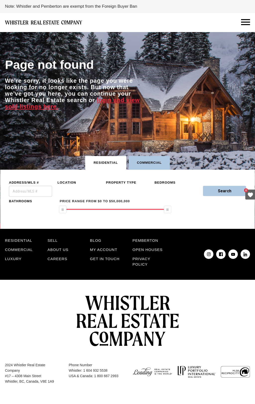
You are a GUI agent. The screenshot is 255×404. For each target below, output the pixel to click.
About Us (58, 249)
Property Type (121, 182)
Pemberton (145, 240)
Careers (57, 259)
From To (95, 201)
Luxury (13, 259)
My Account (103, 249)
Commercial (19, 249)
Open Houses (147, 249)
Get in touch (105, 259)
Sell (53, 240)
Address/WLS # (24, 182)
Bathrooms (20, 201)
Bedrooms (165, 182)
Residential (18, 240)
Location (67, 182)
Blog (95, 240)
